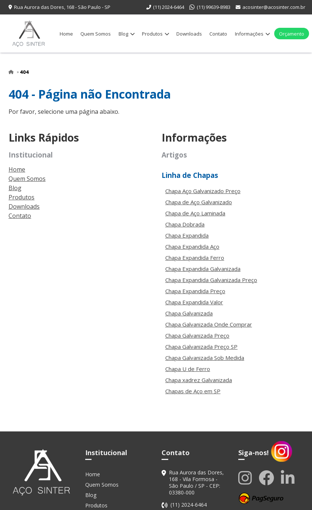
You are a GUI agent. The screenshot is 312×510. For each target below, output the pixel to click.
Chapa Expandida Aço (192, 246)
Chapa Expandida (187, 235)
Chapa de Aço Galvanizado (198, 202)
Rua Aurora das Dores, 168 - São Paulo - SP (62, 7)
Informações (252, 33)
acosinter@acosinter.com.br (273, 7)
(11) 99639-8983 (213, 7)
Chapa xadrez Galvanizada (198, 380)
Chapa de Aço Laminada (195, 213)
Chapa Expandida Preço (195, 291)
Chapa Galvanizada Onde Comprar (208, 324)
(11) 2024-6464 (168, 7)
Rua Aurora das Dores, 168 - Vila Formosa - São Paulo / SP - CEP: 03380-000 (196, 482)
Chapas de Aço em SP (192, 391)
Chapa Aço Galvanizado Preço (202, 191)
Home (66, 33)
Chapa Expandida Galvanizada (202, 268)
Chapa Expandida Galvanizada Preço (211, 280)
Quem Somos (95, 33)
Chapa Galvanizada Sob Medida (204, 357)
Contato (218, 33)
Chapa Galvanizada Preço (197, 335)
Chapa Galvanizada (189, 313)
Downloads (189, 33)
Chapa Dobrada (185, 224)
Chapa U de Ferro (187, 368)
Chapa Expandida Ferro (194, 257)
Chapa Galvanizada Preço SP (201, 346)
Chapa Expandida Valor (194, 302)
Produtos (155, 33)
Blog (127, 33)
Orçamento (291, 33)
